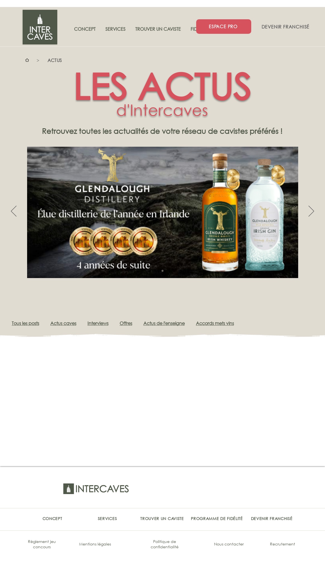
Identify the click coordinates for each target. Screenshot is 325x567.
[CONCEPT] (52, 518)
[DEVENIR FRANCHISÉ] (286, 26)
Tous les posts (25, 323)
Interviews (97, 323)
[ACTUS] (55, 60)
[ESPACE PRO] (223, 26)
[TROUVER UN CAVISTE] (162, 518)
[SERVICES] (107, 518)
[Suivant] (311, 211)
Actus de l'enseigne (164, 323)
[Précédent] (13, 211)
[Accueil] (27, 60)
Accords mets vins (215, 323)
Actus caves (63, 323)
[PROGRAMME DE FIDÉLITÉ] (217, 518)
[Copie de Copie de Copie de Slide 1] (162, 271)
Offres (126, 323)
